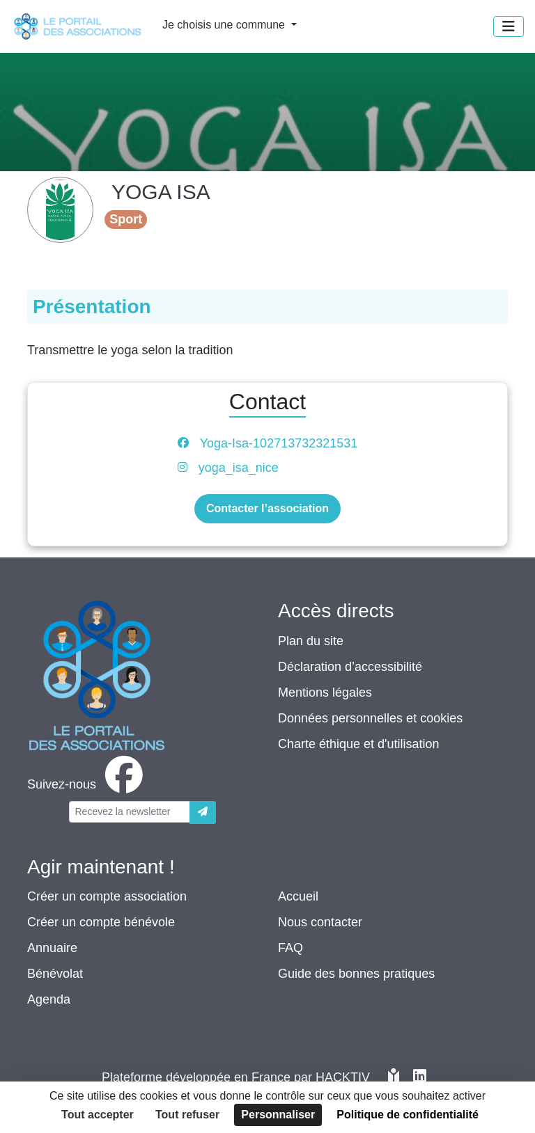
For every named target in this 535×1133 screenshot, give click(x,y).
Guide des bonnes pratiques (356, 974)
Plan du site (310, 641)
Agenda (48, 999)
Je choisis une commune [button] (225, 25)
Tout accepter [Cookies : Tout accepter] (97, 1114)
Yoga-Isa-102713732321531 (279, 443)
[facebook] (87, 784)
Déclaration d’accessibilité (350, 667)
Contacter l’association (267, 508)
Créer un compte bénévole (101, 922)
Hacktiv (343, 1077)
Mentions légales (325, 692)
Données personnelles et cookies (370, 718)
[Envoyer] (202, 812)
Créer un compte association (107, 896)
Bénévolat (55, 974)
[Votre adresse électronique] (129, 812)
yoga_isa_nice (239, 468)
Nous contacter (320, 922)
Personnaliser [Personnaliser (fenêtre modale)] (278, 1114)
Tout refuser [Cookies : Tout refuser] (187, 1114)
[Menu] (508, 26)
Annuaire (52, 948)
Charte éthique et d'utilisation (359, 744)
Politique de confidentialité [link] (407, 1114)
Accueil (298, 896)
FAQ (290, 948)
